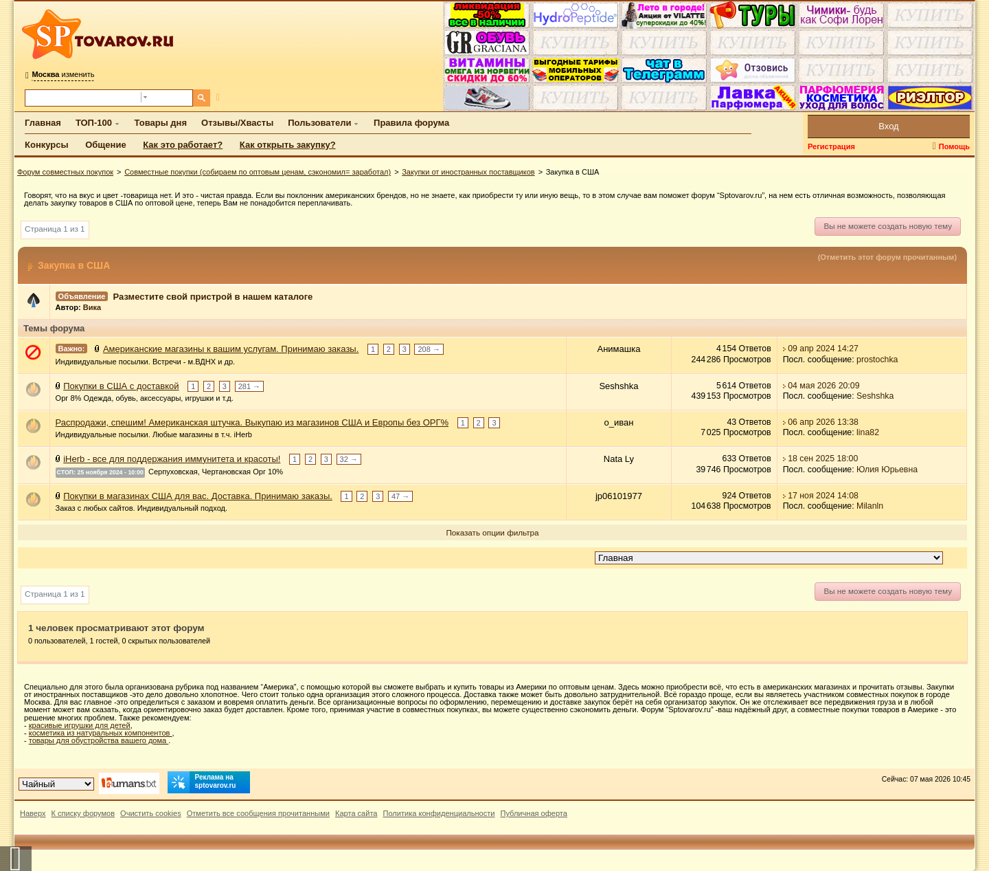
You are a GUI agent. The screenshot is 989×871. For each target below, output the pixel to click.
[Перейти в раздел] (769, 557)
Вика (92, 307)
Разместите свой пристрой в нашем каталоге (213, 296)
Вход (888, 126)
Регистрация (831, 146)
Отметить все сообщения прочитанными (258, 813)
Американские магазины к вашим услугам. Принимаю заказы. (231, 349)
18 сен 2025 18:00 (823, 458)
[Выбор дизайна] (56, 784)
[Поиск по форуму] (83, 98)
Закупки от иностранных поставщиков (468, 172)
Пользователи (319, 123)
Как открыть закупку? (288, 145)
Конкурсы (47, 145)
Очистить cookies (150, 813)
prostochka (877, 359)
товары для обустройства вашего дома (99, 740)
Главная (43, 123)
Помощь (954, 146)
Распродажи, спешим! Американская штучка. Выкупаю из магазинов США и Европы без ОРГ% (252, 422)
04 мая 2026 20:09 (823, 385)
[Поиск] (201, 98)
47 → (400, 496)
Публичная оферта (533, 813)
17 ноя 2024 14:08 (823, 495)
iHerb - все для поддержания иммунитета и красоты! (171, 459)
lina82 (867, 432)
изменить (63, 74)
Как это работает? (183, 145)
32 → (349, 459)
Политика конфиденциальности (439, 813)
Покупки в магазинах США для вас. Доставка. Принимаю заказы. (197, 495)
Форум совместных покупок (65, 172)
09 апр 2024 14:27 (823, 348)
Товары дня (161, 123)
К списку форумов (83, 813)
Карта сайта (356, 813)
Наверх (33, 813)
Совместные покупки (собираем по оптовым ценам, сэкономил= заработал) (257, 172)
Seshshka (875, 396)
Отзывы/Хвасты (237, 123)
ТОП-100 (94, 123)
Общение (105, 145)
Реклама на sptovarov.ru (202, 782)
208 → (429, 349)
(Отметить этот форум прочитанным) (887, 257)
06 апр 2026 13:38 (823, 422)
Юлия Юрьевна (887, 469)
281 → (249, 386)
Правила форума (411, 123)
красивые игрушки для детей (79, 725)
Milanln (869, 506)
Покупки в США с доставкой (121, 385)
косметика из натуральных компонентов (100, 733)
